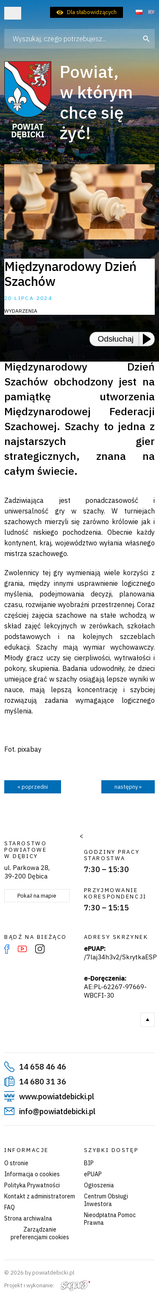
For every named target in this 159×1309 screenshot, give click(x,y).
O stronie (16, 1163)
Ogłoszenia (99, 1185)
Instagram (40, 949)
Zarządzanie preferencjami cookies (40, 1233)
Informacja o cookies (32, 1174)
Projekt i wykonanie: (47, 1285)
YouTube (22, 949)
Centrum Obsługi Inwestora (106, 1200)
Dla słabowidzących (92, 12)
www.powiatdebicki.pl (56, 1096)
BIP (89, 1163)
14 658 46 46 (42, 1067)
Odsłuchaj (116, 338)
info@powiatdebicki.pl (57, 1111)
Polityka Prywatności (32, 1185)
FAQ (9, 1207)
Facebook (6, 949)
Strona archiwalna (28, 1218)
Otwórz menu (12, 13)
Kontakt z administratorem (39, 1196)
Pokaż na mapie (36, 895)
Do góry (147, 1019)
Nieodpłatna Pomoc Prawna (110, 1218)
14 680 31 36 (42, 1082)
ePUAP (93, 1174)
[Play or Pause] (149, 339)
